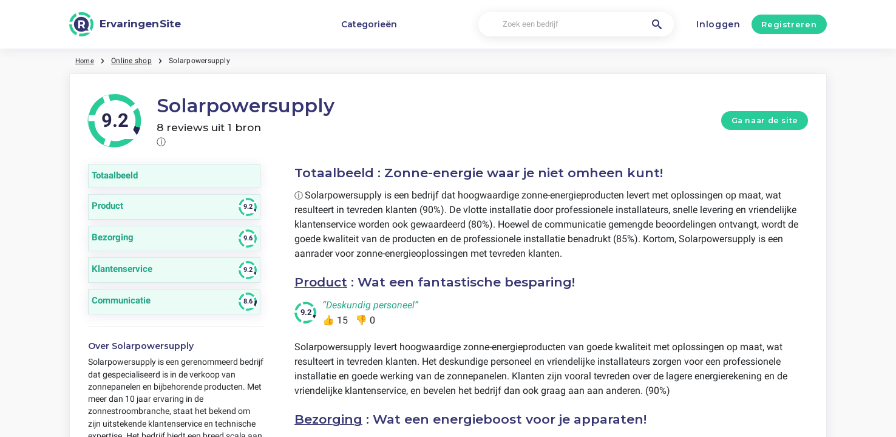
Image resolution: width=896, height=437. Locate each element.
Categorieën (369, 24)
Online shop (133, 60)
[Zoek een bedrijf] (575, 24)
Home (85, 60)
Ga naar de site (764, 120)
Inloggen (718, 24)
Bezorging (329, 418)
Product (321, 282)
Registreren (788, 24)
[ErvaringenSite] (125, 24)
